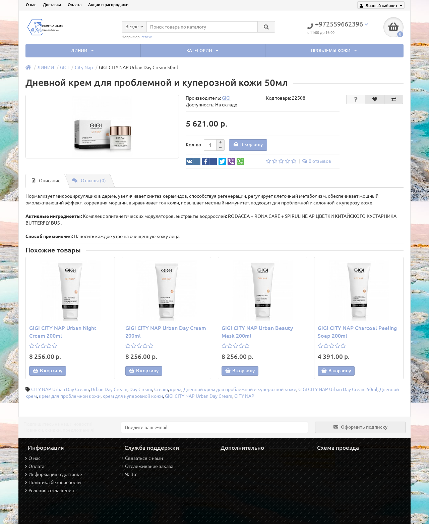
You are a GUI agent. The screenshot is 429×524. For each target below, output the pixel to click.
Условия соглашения (49, 490)
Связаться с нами (142, 458)
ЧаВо (129, 474)
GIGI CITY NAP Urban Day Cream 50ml (337, 389)
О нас (31, 4)
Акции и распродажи (108, 4)
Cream (161, 389)
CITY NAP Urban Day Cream (60, 389)
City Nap (84, 67)
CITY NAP (244, 396)
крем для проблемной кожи (70, 396)
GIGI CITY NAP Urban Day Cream (198, 396)
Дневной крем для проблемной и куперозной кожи (239, 389)
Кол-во (193, 144)
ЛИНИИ (83, 50)
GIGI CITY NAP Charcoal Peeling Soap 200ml (357, 332)
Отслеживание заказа (147, 466)
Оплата (74, 4)
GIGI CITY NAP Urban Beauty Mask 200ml (257, 332)
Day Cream (140, 389)
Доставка (52, 4)
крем (175, 389)
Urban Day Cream (109, 389)
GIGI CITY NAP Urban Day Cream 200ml (165, 332)
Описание (46, 180)
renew (146, 37)
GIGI (64, 67)
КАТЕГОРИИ (203, 50)
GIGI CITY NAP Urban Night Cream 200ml (63, 332)
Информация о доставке (53, 474)
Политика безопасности (53, 482)
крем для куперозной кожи (133, 396)
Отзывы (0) (89, 180)
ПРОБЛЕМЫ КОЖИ (334, 50)
